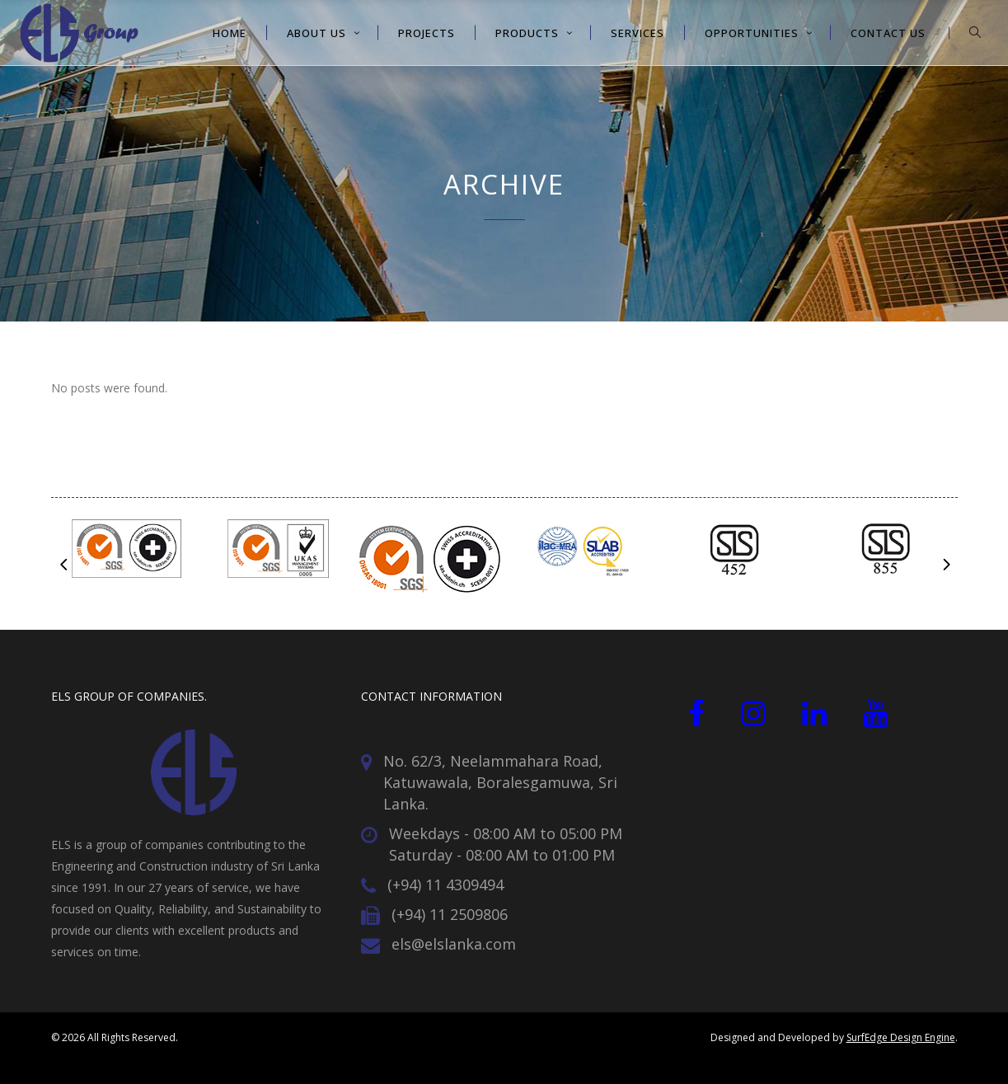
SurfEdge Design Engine (900, 1037)
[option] (127, 551)
